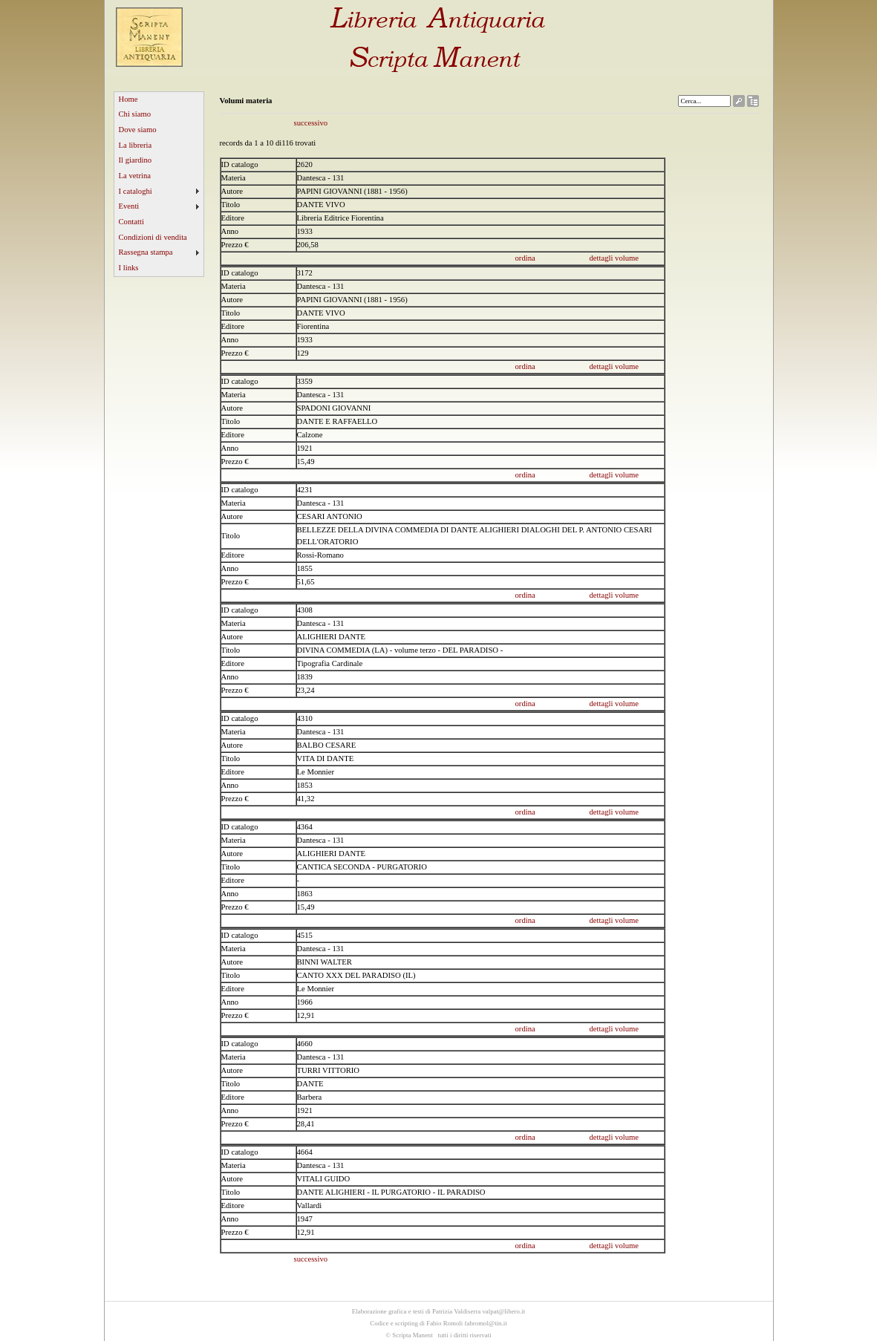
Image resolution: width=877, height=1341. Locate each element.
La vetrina (135, 176)
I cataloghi (135, 191)
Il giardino (135, 160)
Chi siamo (135, 114)
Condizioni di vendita (153, 237)
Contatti (131, 222)
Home (128, 99)
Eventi (129, 206)
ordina (525, 258)
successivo (311, 123)
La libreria (135, 145)
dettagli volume (614, 258)
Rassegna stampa (146, 252)
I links (129, 268)
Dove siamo (138, 129)
